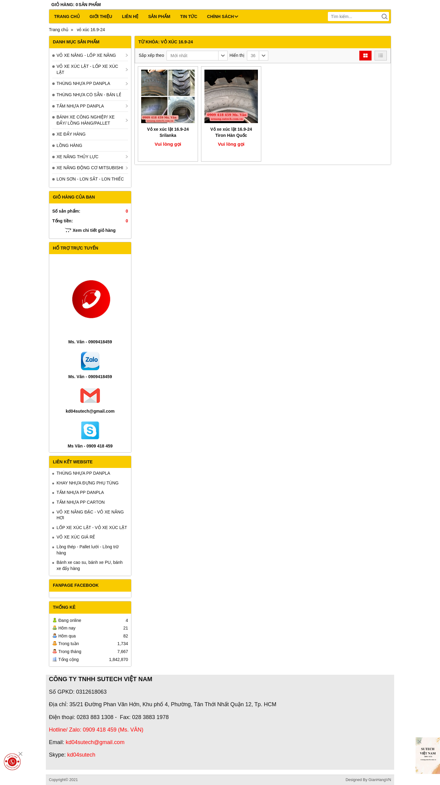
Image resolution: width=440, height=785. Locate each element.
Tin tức (188, 16)
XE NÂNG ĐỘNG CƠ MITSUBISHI (90, 167)
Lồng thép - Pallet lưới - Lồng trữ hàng (88, 549)
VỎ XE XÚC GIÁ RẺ (76, 537)
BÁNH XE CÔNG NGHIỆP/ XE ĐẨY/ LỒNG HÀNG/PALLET (86, 120)
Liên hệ (130, 16)
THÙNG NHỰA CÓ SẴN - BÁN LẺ (89, 94)
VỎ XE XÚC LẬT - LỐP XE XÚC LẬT (87, 69)
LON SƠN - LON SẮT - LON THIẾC (90, 179)
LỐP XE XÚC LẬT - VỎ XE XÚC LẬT (92, 527)
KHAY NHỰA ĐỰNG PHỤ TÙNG (88, 482)
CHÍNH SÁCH (222, 16)
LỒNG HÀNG (69, 145)
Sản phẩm (159, 16)
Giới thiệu (101, 16)
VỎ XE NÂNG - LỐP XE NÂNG (86, 55)
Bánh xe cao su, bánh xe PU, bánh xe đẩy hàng (90, 565)
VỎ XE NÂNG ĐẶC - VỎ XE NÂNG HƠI (90, 514)
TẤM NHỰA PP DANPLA (80, 106)
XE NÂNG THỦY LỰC (77, 156)
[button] (197, 55)
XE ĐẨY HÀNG (71, 134)
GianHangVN (380, 780)
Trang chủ (67, 16)
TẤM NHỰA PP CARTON (81, 502)
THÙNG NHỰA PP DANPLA (83, 83)
